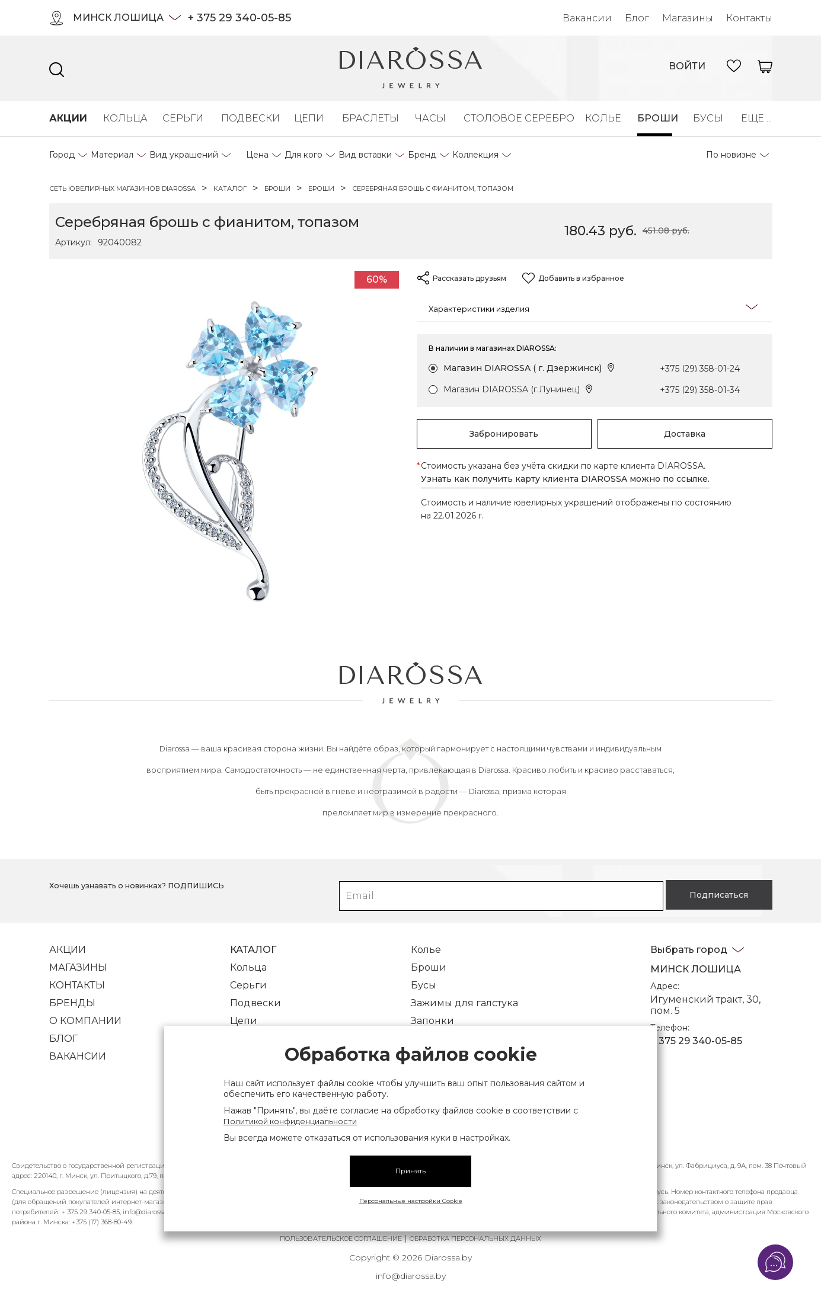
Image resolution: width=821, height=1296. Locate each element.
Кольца (122, 118)
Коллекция (475, 154)
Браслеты (368, 118)
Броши (654, 118)
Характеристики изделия (593, 307)
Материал (112, 154)
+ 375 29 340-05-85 (239, 17)
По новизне (731, 154)
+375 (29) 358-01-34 (700, 390)
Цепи (307, 118)
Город (62, 154)
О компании (85, 1011)
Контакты (749, 18)
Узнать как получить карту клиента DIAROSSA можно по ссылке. (565, 478)
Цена (257, 154)
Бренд (422, 154)
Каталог (253, 940)
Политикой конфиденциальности (290, 1121)
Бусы (706, 118)
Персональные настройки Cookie (410, 1201)
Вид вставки (365, 154)
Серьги (181, 118)
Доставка (684, 433)
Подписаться (706, 886)
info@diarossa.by (411, 1267)
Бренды (72, 994)
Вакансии (587, 18)
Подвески (247, 118)
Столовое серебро (514, 118)
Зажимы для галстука (464, 994)
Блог (637, 18)
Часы (429, 118)
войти (687, 66)
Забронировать (503, 433)
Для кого (303, 154)
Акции (65, 118)
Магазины (687, 18)
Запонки (432, 1011)
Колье (600, 118)
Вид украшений (183, 154)
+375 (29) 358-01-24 (700, 368)
